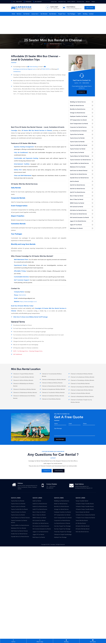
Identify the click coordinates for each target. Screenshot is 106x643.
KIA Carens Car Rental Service (81, 196)
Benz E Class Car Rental (81, 181)
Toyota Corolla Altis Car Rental (81, 127)
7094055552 (27, 1)
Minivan (88, 1)
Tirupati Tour (62, 14)
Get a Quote (89, 7)
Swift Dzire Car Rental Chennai (81, 152)
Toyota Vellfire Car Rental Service (81, 145)
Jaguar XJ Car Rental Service (81, 203)
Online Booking (59, 452)
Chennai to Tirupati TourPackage (62, 516)
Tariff (79, 14)
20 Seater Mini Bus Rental (82, 508)
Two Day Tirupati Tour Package (62, 511)
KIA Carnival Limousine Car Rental (81, 199)
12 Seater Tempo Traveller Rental (85, 485)
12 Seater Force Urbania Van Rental (85, 497)
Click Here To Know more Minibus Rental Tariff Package (30, 299)
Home (13, 14)
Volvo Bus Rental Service (82, 513)
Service (19, 14)
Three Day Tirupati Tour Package (62, 513)
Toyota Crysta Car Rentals (81, 123)
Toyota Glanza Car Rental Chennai (81, 138)
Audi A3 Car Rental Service (81, 167)
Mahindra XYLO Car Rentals (81, 149)
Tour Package (71, 14)
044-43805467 (37, 1)
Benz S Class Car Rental (81, 178)
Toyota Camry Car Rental (81, 134)
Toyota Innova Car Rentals (81, 120)
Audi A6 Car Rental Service (81, 170)
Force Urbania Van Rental (82, 494)
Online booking (33, 48)
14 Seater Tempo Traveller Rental (85, 488)
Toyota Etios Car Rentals (81, 116)
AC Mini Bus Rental (81, 505)
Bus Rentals (53, 14)
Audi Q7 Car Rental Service (81, 174)
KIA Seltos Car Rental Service (81, 192)
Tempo (93, 1)
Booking (85, 14)
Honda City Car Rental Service (81, 156)
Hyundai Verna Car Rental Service (81, 160)
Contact (91, 14)
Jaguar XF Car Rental (81, 206)
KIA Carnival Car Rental (81, 188)
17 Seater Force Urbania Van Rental (85, 499)
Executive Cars (62, 1)
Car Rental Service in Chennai (81, 113)
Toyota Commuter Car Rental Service (81, 141)
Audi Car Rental (81, 163)
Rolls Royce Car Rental (81, 210)
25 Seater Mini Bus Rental (82, 511)
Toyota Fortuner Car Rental (81, 131)
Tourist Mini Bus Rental (82, 502)
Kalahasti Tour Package (60, 519)
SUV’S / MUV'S (71, 1)
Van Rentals (44, 14)
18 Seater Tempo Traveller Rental (85, 491)
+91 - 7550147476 (16, 1)
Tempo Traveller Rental (82, 483)
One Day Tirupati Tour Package (62, 508)
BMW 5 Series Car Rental (81, 185)
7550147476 (45, 51)
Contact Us (82, 74)
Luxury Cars (54, 1)
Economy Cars (80, 1)
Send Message (60, 421)
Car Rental (26, 14)
